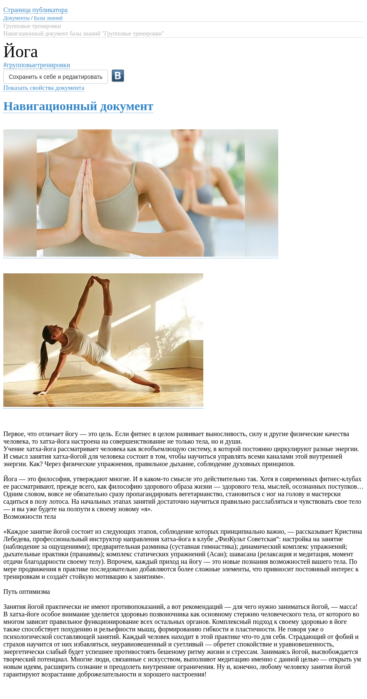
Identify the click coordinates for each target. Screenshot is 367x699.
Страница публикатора (35, 9)
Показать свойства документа (43, 87)
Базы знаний (48, 18)
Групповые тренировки (32, 26)
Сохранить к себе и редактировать (55, 76)
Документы (16, 18)
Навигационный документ (78, 106)
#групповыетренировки (36, 64)
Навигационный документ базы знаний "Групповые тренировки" (83, 33)
